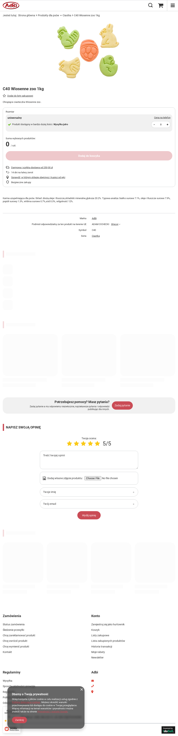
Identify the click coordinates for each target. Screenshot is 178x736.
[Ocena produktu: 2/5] (76, 443)
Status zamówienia (14, 624)
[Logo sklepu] (11, 5)
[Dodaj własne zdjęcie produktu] (109, 478)
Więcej (114, 224)
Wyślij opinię (89, 515)
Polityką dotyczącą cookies (26, 702)
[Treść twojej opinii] (89, 460)
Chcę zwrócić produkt (15, 640)
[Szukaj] (150, 5)
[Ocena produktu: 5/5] (97, 443)
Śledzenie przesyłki (13, 629)
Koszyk (95, 629)
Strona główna (26, 15)
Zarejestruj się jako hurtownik (108, 624)
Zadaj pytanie (122, 405)
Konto (95, 616)
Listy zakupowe (100, 635)
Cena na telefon (162, 117)
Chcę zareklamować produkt (19, 635)
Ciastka (67, 15)
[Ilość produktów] (161, 124)
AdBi (94, 218)
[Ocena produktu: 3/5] (83, 443)
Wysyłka (7, 680)
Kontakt (7, 651)
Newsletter (97, 657)
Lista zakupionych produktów (108, 640)
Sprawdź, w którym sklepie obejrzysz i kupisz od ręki (38, 177)
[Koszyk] (160, 5)
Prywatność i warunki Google (52, 711)
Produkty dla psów (48, 15)
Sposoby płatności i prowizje (19, 685)
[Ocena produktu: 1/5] (69, 443)
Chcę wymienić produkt (16, 646)
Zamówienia (12, 616)
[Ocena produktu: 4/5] (90, 443)
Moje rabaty (98, 651)
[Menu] (172, 5)
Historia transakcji (101, 646)
